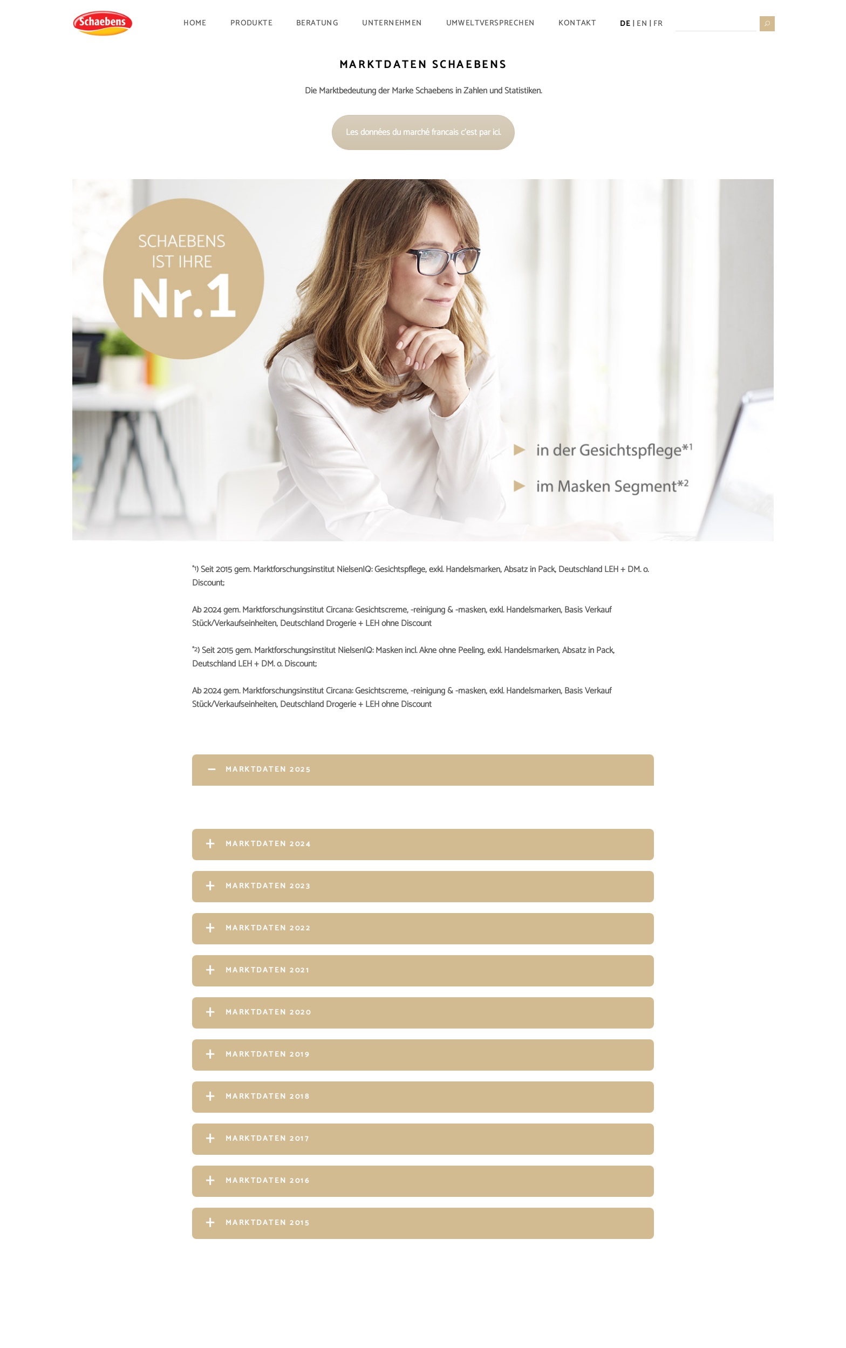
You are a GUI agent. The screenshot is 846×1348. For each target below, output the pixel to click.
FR (658, 23)
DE (625, 23)
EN (642, 23)
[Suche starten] (767, 23)
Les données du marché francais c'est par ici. (423, 132)
